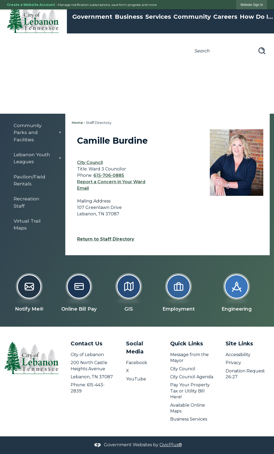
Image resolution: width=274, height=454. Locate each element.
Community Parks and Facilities (28, 132)
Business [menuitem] (129, 16)
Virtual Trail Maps (27, 224)
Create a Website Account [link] (31, 5)
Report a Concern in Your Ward (111, 181)
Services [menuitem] (158, 16)
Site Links (239, 343)
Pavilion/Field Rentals (29, 180)
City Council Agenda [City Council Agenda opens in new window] (191, 376)
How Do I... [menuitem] (256, 16)
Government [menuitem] (92, 16)
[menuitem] (34, 132)
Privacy (233, 362)
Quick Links (186, 343)
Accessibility (238, 354)
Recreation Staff (26, 202)
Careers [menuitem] (225, 16)
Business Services (188, 419)
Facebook (136, 362)
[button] (262, 51)
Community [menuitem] (192, 16)
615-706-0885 (108, 175)
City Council (90, 162)
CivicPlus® (170, 444)
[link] (251, 4)
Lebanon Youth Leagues (32, 158)
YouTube (136, 378)
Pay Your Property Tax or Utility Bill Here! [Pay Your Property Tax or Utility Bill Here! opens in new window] (190, 390)
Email (83, 188)
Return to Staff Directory (105, 239)
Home (77, 123)
